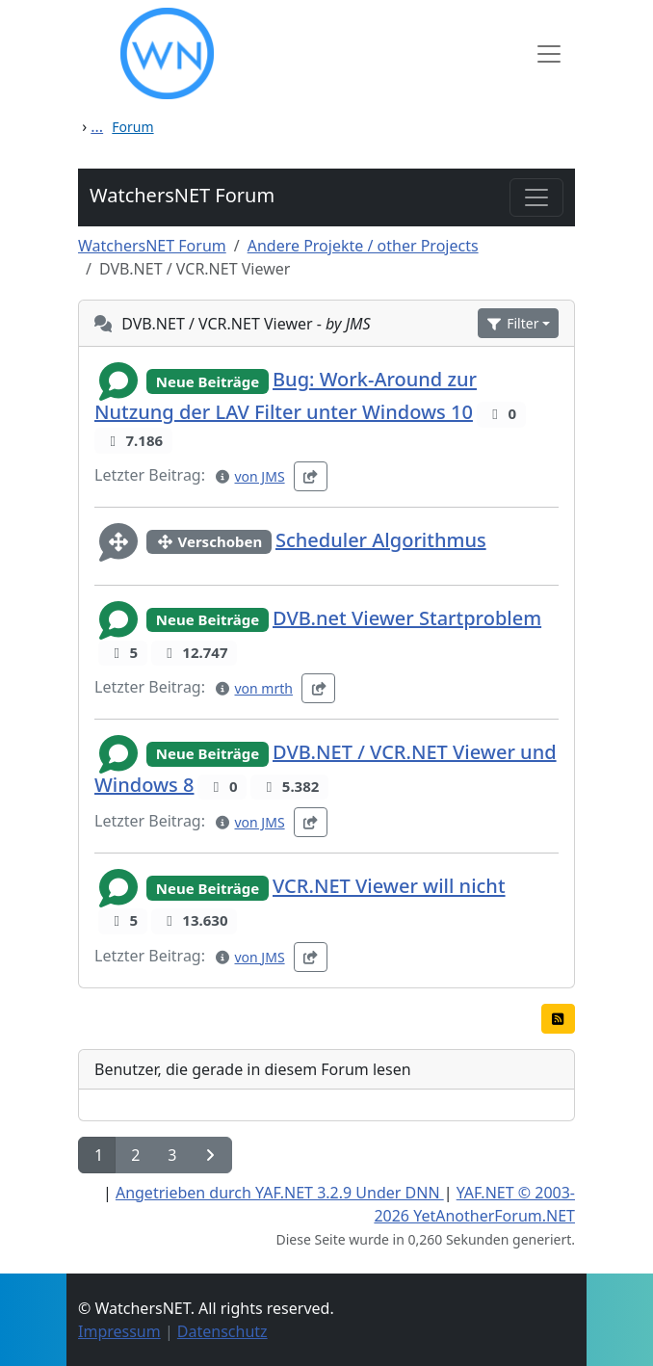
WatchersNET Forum (182, 195)
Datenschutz (222, 1331)
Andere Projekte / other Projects (363, 245)
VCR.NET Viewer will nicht (389, 887)
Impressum (119, 1331)
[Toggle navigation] (536, 197)
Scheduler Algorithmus (380, 540)
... (97, 126)
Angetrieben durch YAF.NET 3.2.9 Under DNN (280, 1192)
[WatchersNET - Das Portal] (308, 53)
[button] (518, 323)
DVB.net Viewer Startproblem (407, 618)
